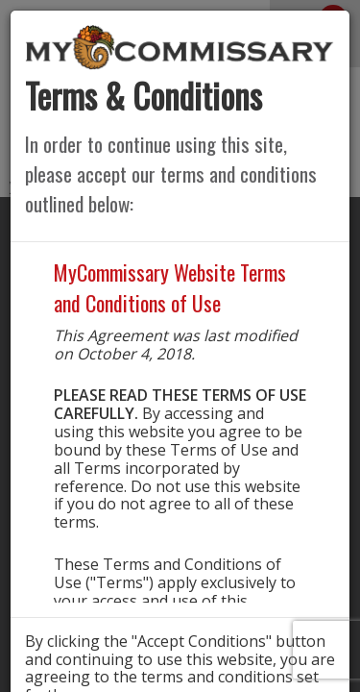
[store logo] (180, 46)
